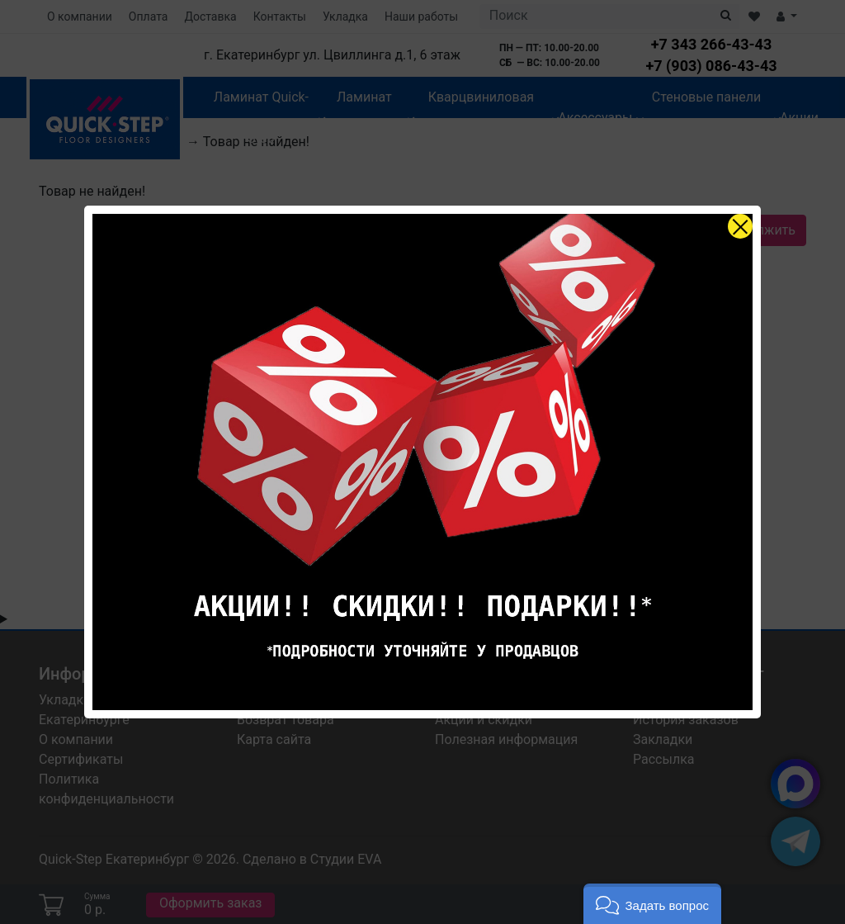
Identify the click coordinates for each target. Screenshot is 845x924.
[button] (652, 904)
